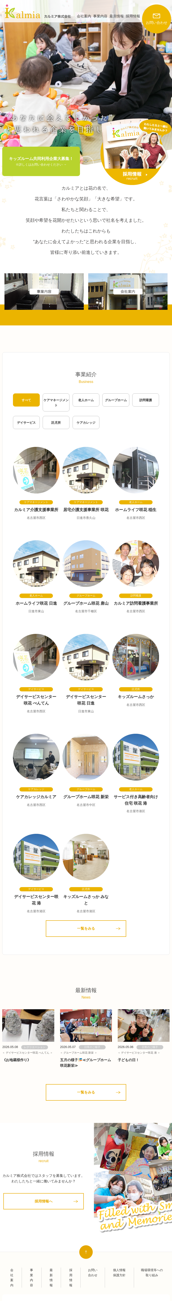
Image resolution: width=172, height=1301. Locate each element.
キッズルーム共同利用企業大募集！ (41, 161)
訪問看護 (145, 400)
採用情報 (133, 16)
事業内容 (100, 16)
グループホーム (116, 400)
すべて (26, 400)
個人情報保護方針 (119, 1272)
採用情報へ (43, 1201)
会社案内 (84, 16)
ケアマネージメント (56, 402)
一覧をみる (86, 928)
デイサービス (26, 422)
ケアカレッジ (86, 422)
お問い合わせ (156, 14)
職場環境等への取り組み (152, 1272)
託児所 (56, 422)
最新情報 (116, 16)
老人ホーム (86, 400)
